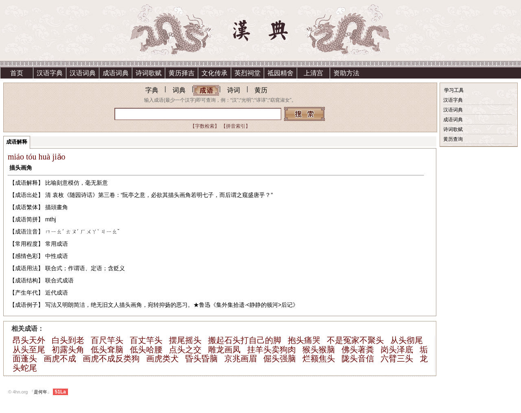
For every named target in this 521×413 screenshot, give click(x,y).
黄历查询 (453, 139)
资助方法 (346, 73)
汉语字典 (50, 73)
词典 (179, 90)
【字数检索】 (204, 126)
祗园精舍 (280, 73)
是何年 (40, 391)
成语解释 (16, 142)
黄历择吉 (182, 73)
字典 (151, 90)
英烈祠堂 (247, 73)
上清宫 (313, 73)
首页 (16, 73)
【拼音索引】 (235, 126)
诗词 (233, 90)
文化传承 (214, 73)
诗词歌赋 (149, 73)
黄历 (260, 90)
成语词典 (116, 73)
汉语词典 (83, 73)
